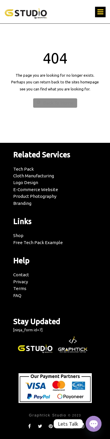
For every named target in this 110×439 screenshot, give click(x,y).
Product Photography (34, 196)
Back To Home (55, 103)
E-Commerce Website (35, 189)
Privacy (20, 281)
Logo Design (25, 182)
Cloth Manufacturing (33, 175)
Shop (18, 235)
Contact (21, 274)
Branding (22, 203)
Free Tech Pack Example (38, 242)
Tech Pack (23, 169)
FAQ (17, 295)
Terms (19, 288)
